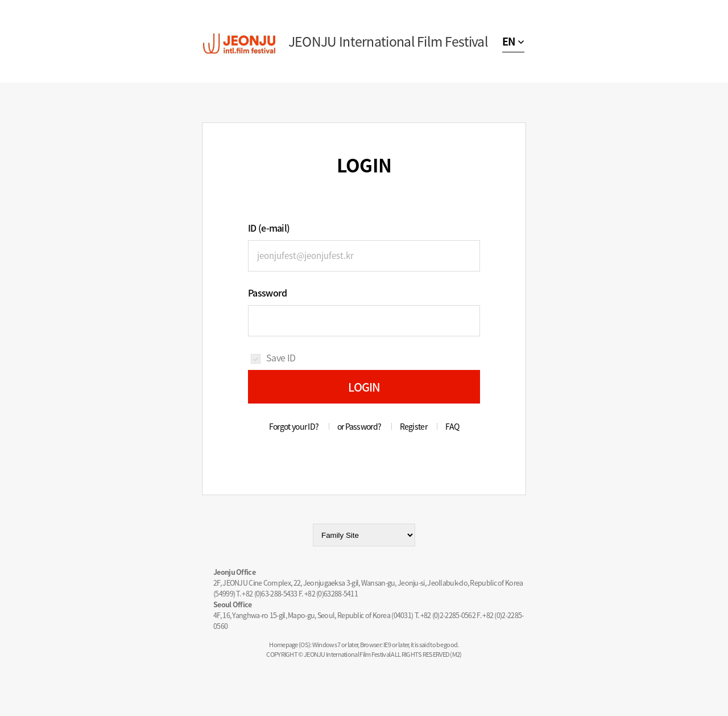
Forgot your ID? (294, 426)
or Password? (359, 426)
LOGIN (364, 386)
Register (413, 426)
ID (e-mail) (268, 227)
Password (267, 292)
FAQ (452, 426)
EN (508, 41)
